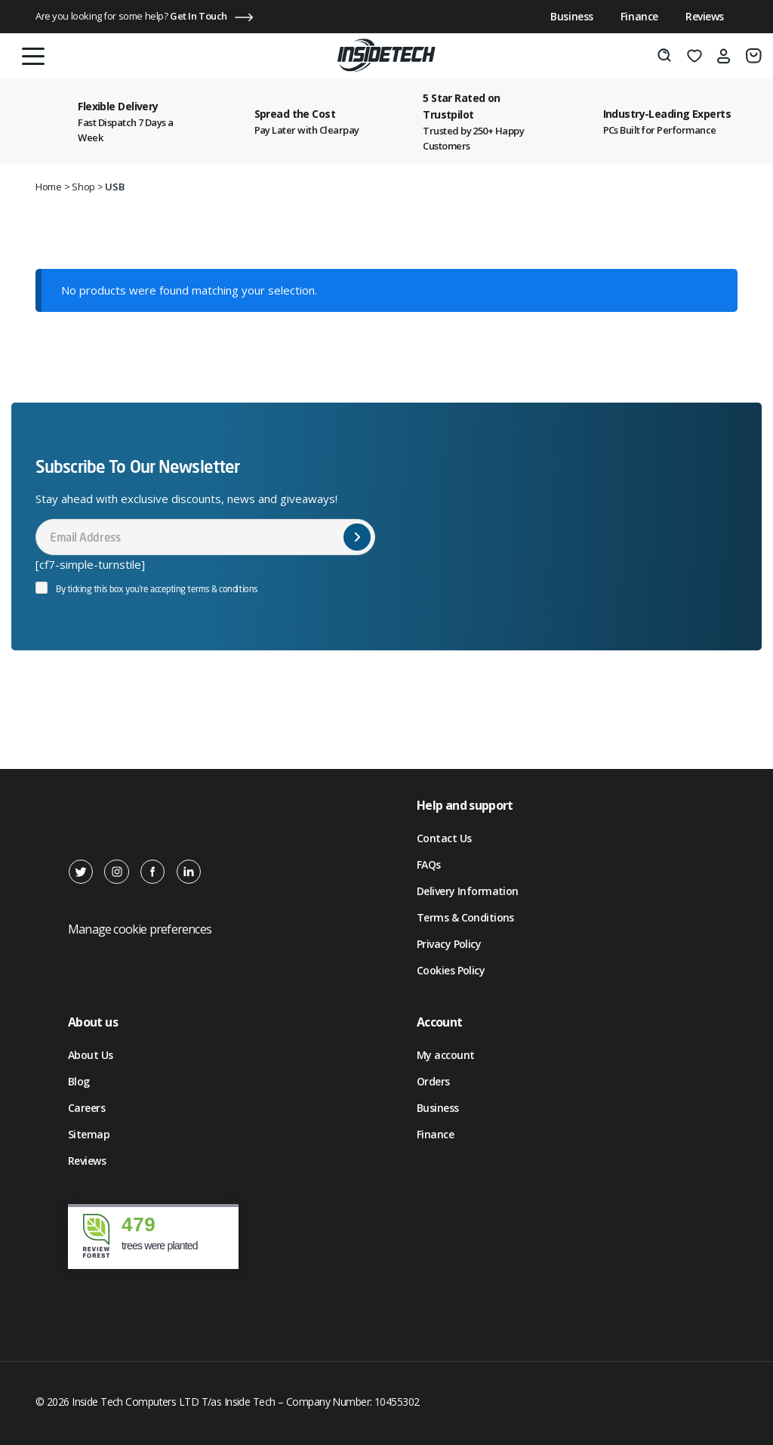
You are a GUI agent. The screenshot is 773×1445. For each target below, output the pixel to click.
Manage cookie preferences (139, 929)
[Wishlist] (694, 56)
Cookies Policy (451, 970)
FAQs (429, 864)
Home (48, 186)
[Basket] (753, 56)
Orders (433, 1081)
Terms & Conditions (465, 917)
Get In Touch (198, 16)
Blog (79, 1081)
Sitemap (88, 1134)
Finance (639, 16)
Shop (83, 186)
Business (571, 16)
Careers (86, 1108)
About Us (90, 1055)
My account (445, 1055)
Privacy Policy (449, 944)
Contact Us (444, 838)
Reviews (704, 16)
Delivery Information (468, 891)
